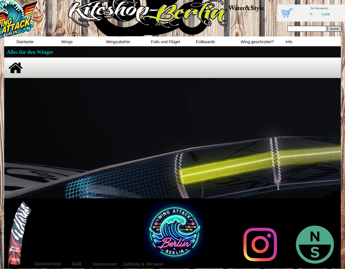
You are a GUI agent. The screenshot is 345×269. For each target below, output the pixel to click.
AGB (77, 264)
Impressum (105, 264)
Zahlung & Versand (143, 264)
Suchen (334, 28)
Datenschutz (47, 263)
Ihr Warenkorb (319, 8)
